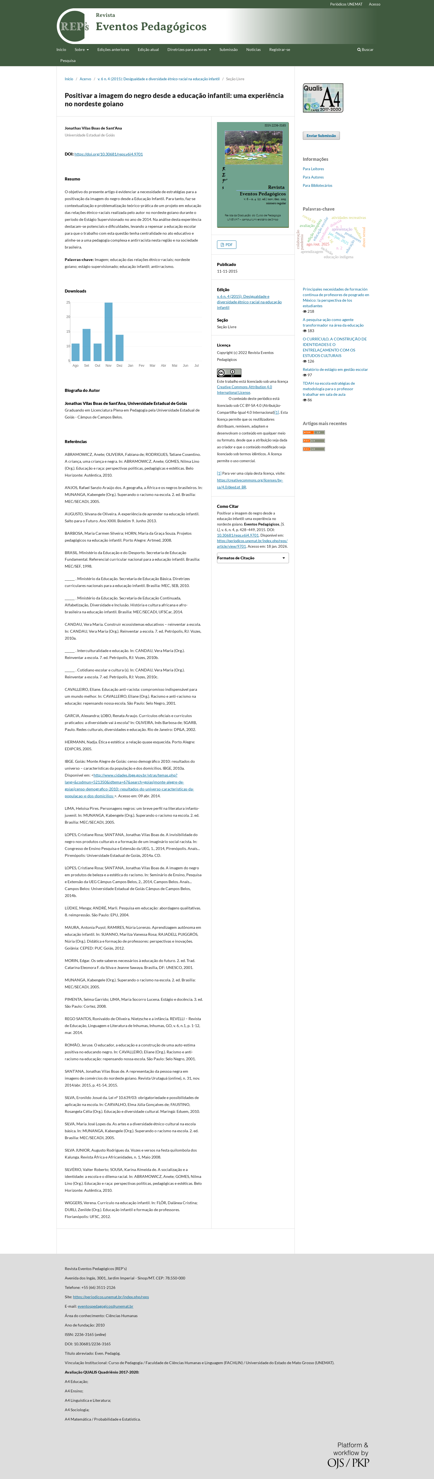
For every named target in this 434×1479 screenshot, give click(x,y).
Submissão (228, 49)
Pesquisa (68, 60)
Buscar (365, 49)
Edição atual (148, 49)
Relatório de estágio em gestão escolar (335, 369)
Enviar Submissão (321, 135)
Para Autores (313, 177)
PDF (228, 244)
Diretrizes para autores (187, 49)
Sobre (80, 49)
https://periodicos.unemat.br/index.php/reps (111, 1296)
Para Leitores (313, 169)
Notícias (253, 49)
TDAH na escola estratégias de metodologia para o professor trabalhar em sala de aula (329, 389)
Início (61, 49)
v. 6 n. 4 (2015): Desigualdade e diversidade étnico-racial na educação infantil (158, 79)
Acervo (85, 79)
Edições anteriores (113, 49)
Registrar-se (279, 49)
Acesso (374, 4)
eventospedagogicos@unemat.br (105, 1306)
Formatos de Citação (235, 557)
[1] (277, 412)
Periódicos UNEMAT (346, 4)
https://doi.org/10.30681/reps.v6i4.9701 (108, 154)
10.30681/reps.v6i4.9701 (238, 535)
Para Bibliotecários (317, 185)
